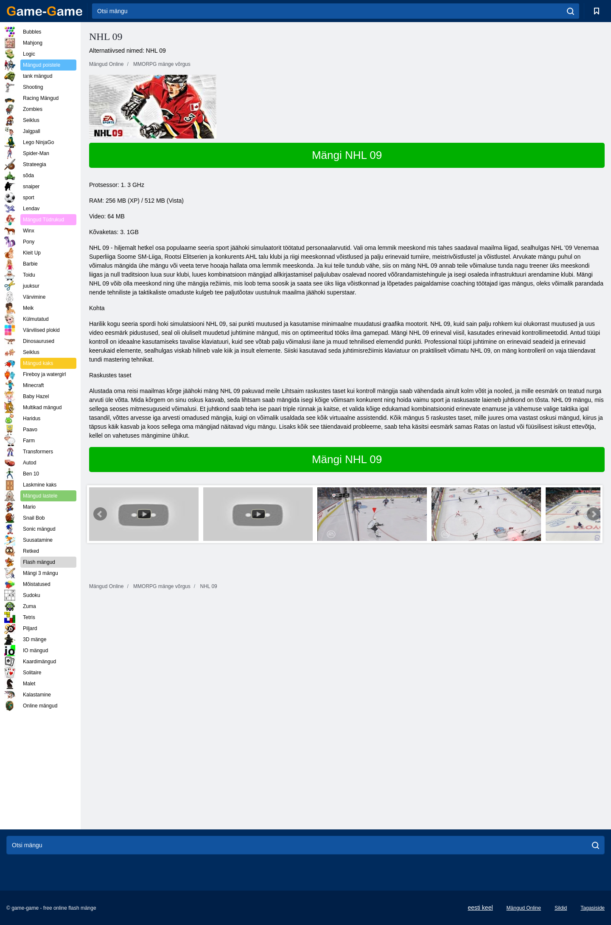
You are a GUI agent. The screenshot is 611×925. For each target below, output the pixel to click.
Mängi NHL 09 (347, 155)
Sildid (561, 908)
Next (593, 514)
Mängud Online (524, 908)
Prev (100, 514)
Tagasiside (592, 908)
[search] (570, 11)
